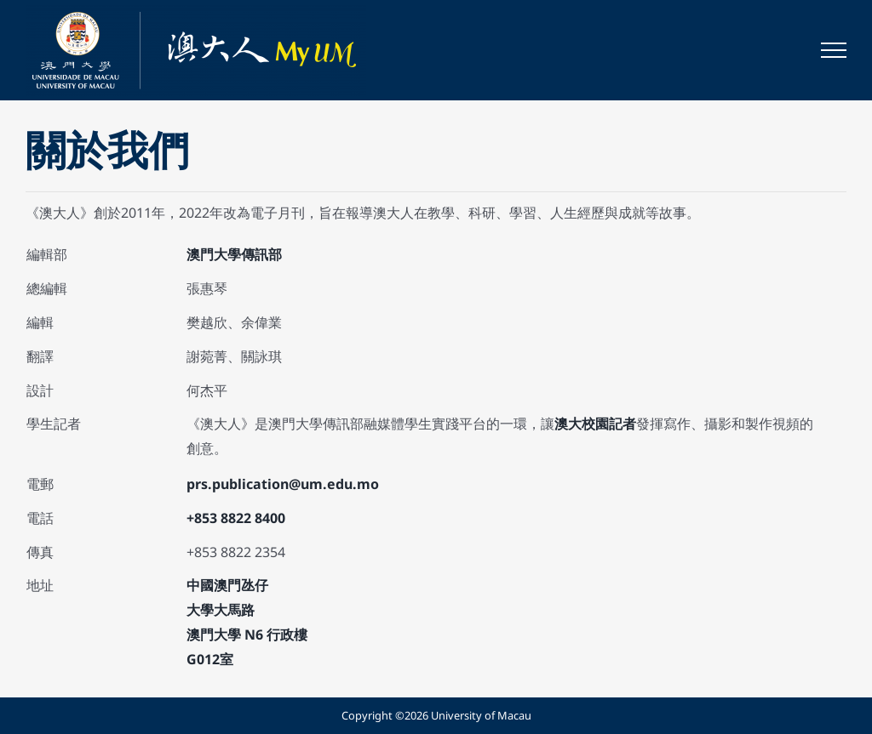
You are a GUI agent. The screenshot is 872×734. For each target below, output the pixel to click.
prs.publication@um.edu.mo (282, 484)
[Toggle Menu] (833, 50)
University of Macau (481, 715)
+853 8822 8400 (235, 518)
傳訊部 (261, 254)
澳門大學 (213, 254)
